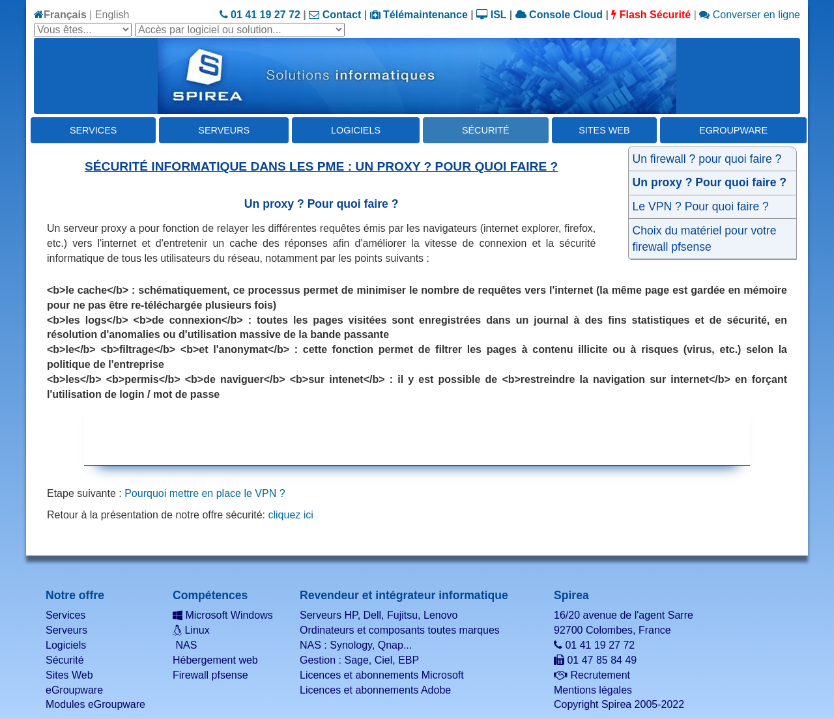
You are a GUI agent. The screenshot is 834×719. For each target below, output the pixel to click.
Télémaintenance (419, 14)
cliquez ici (290, 514)
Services (93, 130)
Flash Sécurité (651, 14)
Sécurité (486, 130)
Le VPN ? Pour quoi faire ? (701, 206)
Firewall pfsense (210, 675)
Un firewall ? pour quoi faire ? (707, 158)
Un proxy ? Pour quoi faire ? (710, 182)
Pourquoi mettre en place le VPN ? (204, 493)
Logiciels (356, 130)
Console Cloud (559, 14)
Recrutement (592, 675)
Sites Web (604, 130)
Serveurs (224, 130)
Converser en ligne (749, 14)
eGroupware (733, 130)
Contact (335, 14)
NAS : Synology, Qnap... (356, 645)
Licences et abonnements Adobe (375, 690)
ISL (491, 14)
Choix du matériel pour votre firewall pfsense (705, 238)
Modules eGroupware (95, 704)
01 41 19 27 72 (260, 14)
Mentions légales (593, 690)
